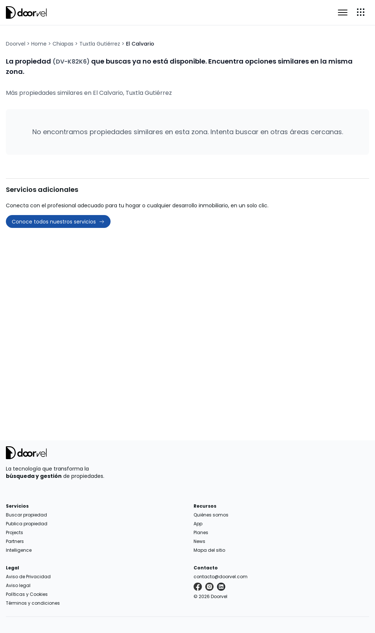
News (199, 541)
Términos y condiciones (33, 603)
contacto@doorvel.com (221, 576)
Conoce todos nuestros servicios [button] (58, 221)
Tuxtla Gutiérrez (99, 43)
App (198, 524)
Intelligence (19, 550)
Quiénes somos (211, 515)
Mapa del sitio (209, 550)
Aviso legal (18, 585)
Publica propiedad (26, 524)
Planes (201, 532)
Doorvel (15, 43)
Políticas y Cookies (27, 594)
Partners (15, 541)
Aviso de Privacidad (28, 576)
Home (39, 43)
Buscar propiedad (26, 515)
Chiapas (63, 43)
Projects (14, 532)
